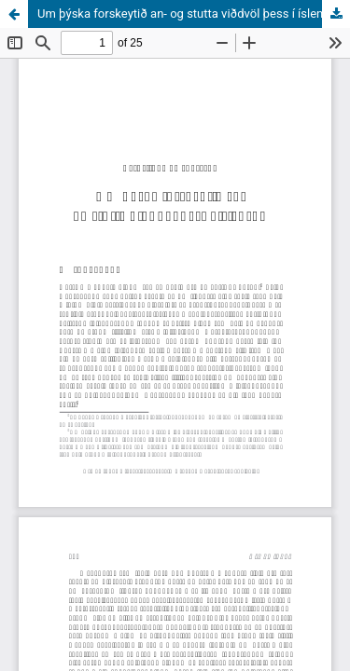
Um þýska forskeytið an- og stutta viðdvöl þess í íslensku (190, 14)
